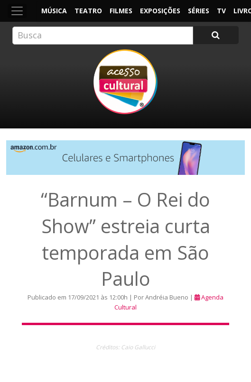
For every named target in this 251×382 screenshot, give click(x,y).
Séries (198, 10)
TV (221, 10)
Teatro (88, 10)
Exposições (160, 10)
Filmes (121, 10)
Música (54, 10)
